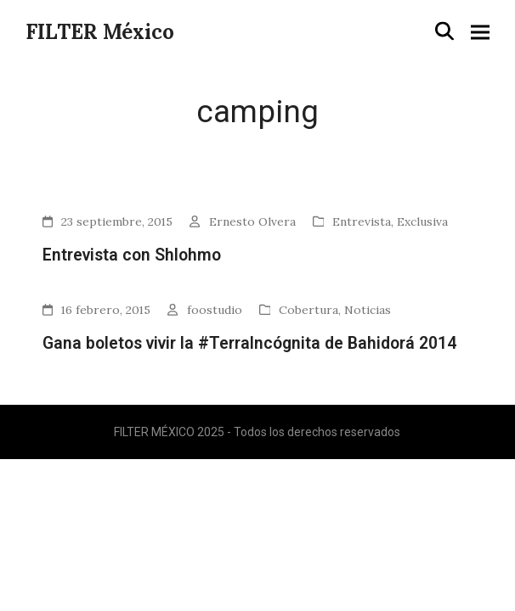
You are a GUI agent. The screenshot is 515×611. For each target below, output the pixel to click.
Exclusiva (422, 221)
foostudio (214, 309)
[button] (444, 31)
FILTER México (99, 32)
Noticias (367, 309)
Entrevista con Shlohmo (131, 255)
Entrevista (361, 221)
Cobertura (308, 309)
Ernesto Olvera (252, 221)
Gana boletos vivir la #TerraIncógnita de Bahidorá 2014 (249, 343)
